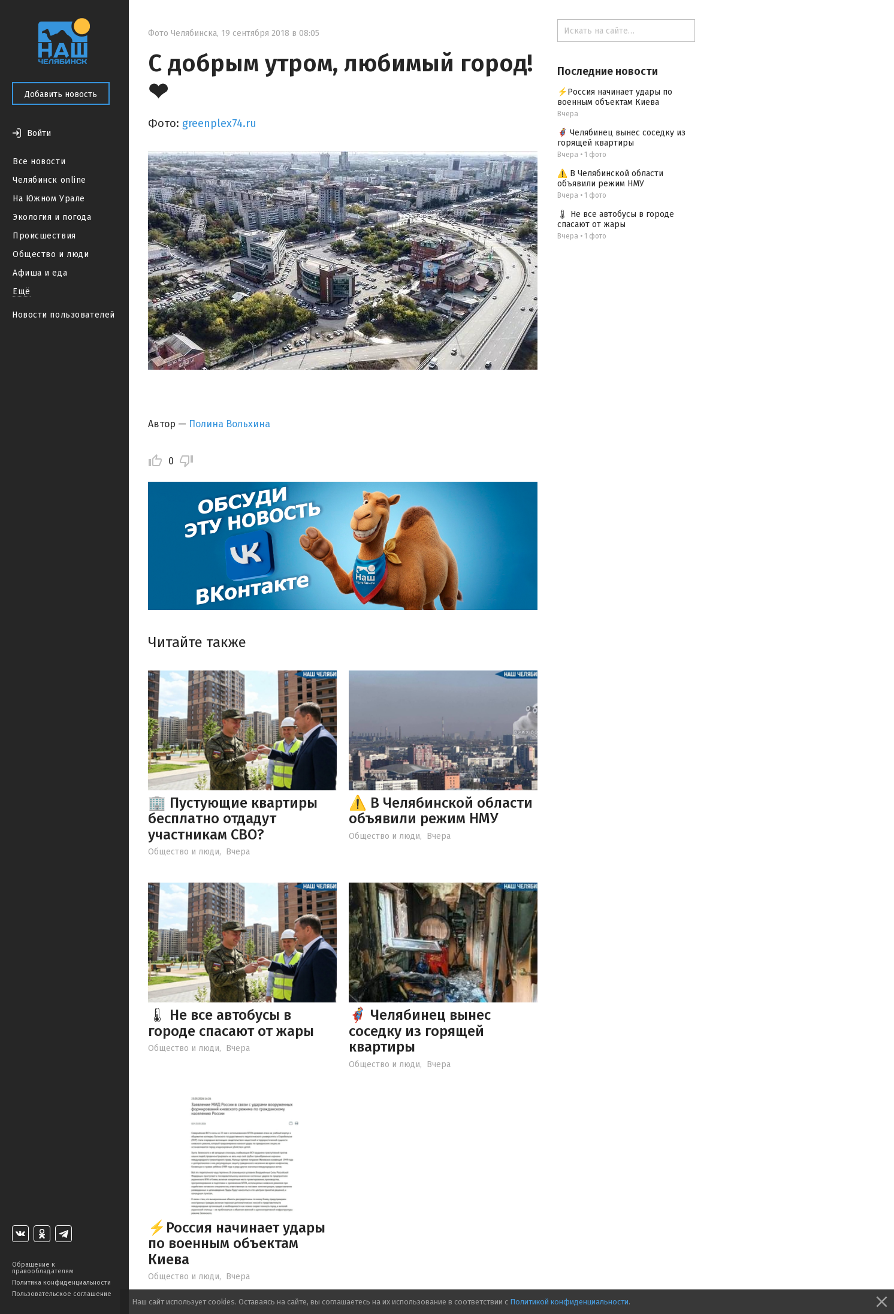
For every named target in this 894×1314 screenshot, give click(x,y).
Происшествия (44, 236)
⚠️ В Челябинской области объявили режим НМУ (441, 811)
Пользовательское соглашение (61, 1294)
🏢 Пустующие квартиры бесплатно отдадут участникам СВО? (233, 819)
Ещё (22, 291)
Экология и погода (52, 217)
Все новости (39, 161)
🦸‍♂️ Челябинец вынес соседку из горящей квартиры (420, 1031)
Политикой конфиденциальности (569, 1301)
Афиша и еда (40, 273)
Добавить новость (61, 94)
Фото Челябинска (182, 33)
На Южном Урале (49, 199)
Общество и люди (51, 254)
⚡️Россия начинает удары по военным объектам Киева (236, 1243)
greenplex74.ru (219, 123)
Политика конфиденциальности (61, 1282)
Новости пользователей (63, 315)
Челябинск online (49, 180)
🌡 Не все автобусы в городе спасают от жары (231, 1023)
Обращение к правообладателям (42, 1267)
